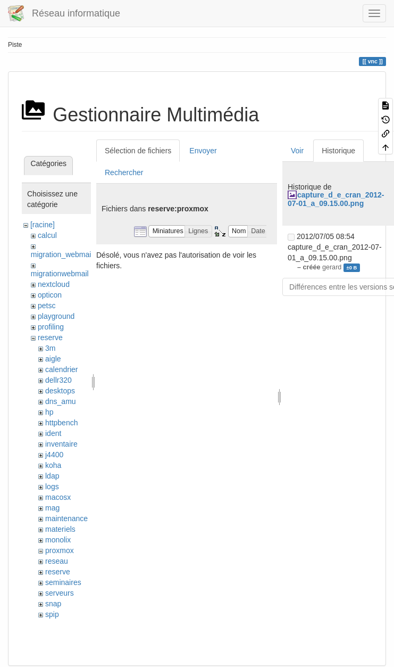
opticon (50, 295)
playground (56, 316)
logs (52, 486)
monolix (58, 540)
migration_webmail (62, 254)
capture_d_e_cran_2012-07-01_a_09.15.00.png (336, 199)
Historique (338, 150)
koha (53, 465)
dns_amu (60, 401)
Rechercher (124, 172)
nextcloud (54, 284)
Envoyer (202, 150)
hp (49, 412)
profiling (51, 327)
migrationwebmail (60, 273)
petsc (46, 305)
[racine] (42, 224)
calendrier (61, 369)
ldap (52, 476)
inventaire (61, 444)
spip (52, 614)
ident (53, 433)
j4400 (54, 454)
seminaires (63, 582)
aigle (53, 359)
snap (53, 603)
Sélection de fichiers (138, 150)
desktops (60, 390)
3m (50, 348)
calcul (47, 235)
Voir (297, 150)
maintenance (66, 518)
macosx (58, 497)
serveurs (59, 593)
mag (52, 508)
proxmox (59, 550)
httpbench (61, 422)
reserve (50, 337)
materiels (60, 529)
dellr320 (58, 380)
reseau (56, 561)
